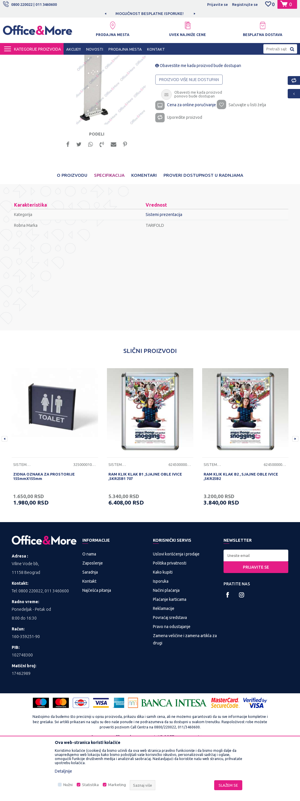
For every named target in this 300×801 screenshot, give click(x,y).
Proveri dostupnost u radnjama (203, 231)
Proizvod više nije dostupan (189, 135)
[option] (150, 13)
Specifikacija (109, 231)
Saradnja (90, 629)
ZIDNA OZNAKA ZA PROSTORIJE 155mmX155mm (44, 533)
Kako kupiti (163, 629)
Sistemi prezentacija (130, 60)
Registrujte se (245, 4)
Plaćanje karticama (169, 656)
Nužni (68, 785)
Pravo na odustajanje (171, 683)
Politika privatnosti (169, 620)
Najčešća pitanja (96, 647)
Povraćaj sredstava (170, 674)
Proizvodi (38, 60)
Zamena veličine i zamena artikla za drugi (185, 696)
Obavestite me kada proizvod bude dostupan (198, 121)
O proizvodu (72, 231)
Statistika (90, 785)
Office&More (14, 60)
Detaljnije (63, 771)
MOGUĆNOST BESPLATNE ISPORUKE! (149, 13)
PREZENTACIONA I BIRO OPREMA (80, 60)
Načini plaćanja (166, 647)
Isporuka (160, 638)
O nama (89, 610)
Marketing (117, 785)
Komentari (144, 231)
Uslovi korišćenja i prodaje (176, 610)
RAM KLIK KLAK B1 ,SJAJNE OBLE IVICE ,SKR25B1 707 (145, 533)
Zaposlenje (92, 620)
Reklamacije (163, 665)
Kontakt (89, 638)
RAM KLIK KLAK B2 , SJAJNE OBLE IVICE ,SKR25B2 (241, 533)
